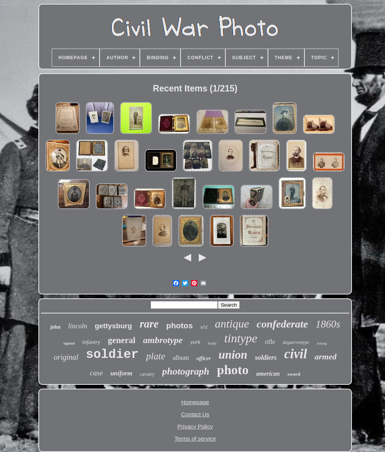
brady (212, 343)
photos (179, 325)
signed (68, 343)
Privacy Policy (195, 426)
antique (232, 323)
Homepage (195, 402)
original (66, 357)
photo (233, 370)
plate (155, 356)
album (181, 357)
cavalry (147, 374)
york (195, 342)
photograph (185, 371)
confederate (282, 324)
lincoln (77, 326)
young (322, 343)
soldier (112, 355)
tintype (240, 338)
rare (148, 324)
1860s (328, 324)
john (55, 327)
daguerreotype (296, 342)
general (122, 340)
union (233, 354)
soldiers (266, 357)
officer (203, 358)
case (96, 373)
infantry (91, 342)
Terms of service (195, 438)
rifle (270, 342)
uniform (122, 373)
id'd (203, 327)
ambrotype (163, 340)
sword (293, 374)
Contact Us (195, 414)
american (268, 373)
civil (295, 353)
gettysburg (113, 326)
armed (325, 356)
